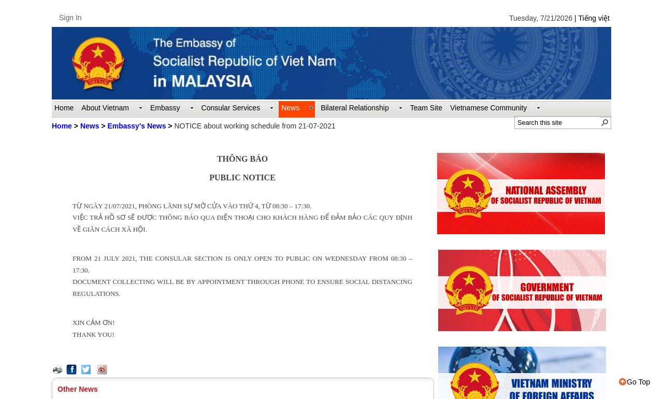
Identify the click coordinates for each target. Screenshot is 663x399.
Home (62, 126)
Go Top (634, 382)
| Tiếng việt (592, 18)
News (89, 126)
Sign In (70, 17)
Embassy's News (136, 126)
